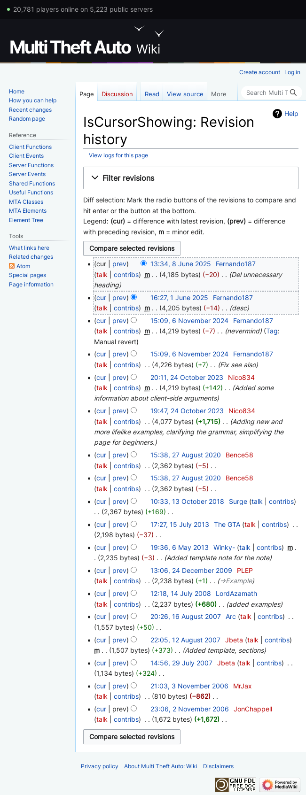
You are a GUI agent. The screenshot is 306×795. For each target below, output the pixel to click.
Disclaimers (218, 766)
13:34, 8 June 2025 (180, 264)
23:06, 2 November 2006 (189, 709)
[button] (190, 178)
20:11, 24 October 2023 (186, 377)
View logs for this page (118, 155)
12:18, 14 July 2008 (180, 593)
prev (119, 264)
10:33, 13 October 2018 (187, 501)
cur (101, 297)
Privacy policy (99, 766)
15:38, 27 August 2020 (185, 455)
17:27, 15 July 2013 (179, 524)
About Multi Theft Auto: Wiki (160, 766)
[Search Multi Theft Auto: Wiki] (271, 92)
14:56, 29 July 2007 (181, 663)
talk (102, 274)
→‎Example (236, 581)
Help (291, 113)
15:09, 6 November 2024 (189, 320)
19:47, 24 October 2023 (187, 411)
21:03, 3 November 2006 (189, 686)
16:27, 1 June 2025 (179, 297)
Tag (272, 331)
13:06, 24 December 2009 (191, 570)
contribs (126, 274)
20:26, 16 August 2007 (185, 616)
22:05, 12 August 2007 (185, 640)
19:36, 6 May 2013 (179, 547)
